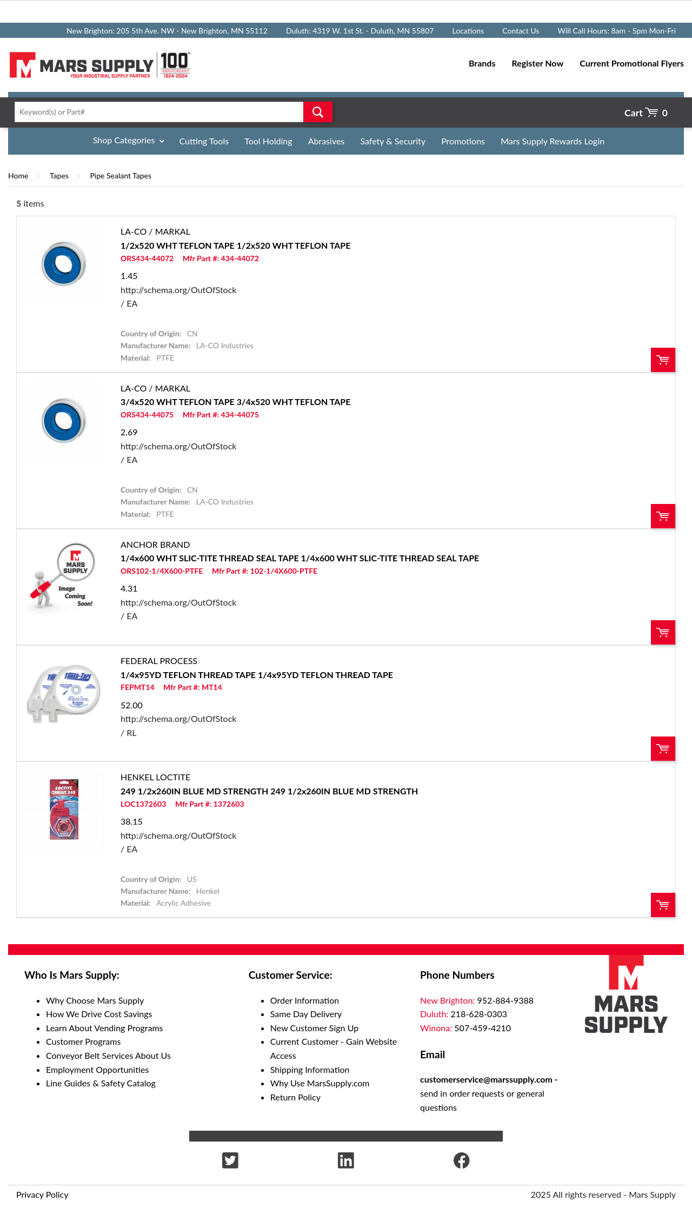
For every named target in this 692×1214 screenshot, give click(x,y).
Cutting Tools (204, 141)
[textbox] (170, 112)
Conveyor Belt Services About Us (108, 1055)
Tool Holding (268, 141)
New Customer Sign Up (314, 1028)
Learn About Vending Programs (104, 1028)
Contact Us (520, 30)
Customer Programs (83, 1041)
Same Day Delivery (306, 1014)
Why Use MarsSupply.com (320, 1083)
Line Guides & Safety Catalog (101, 1083)
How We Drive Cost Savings (99, 1014)
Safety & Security (392, 141)
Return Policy (295, 1097)
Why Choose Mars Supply (95, 1000)
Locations (468, 30)
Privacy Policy (42, 1194)
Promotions (463, 141)
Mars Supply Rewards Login (552, 141)
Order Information (304, 1000)
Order (663, 360)
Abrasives (326, 141)
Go (317, 112)
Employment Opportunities (97, 1069)
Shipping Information (310, 1069)
